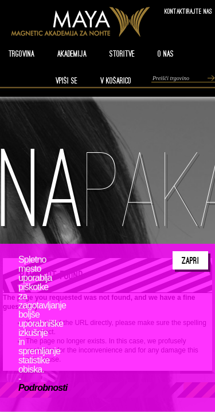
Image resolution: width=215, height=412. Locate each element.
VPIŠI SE (66, 81)
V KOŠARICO (115, 81)
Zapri (190, 260)
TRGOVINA (21, 54)
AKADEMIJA (72, 54)
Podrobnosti (42, 388)
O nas (166, 54)
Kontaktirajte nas (188, 11)
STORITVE (122, 54)
